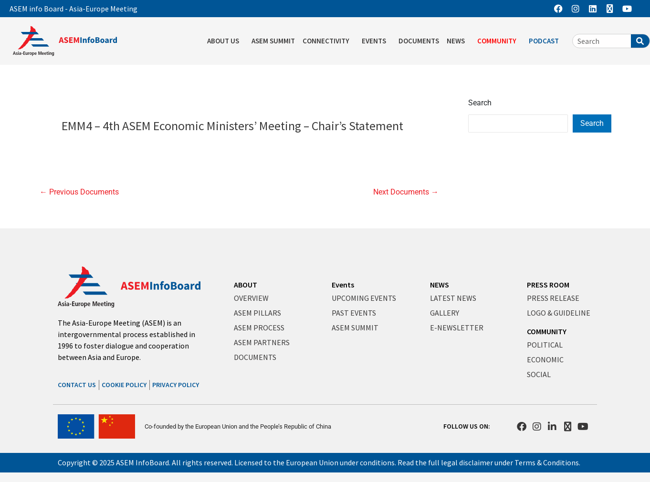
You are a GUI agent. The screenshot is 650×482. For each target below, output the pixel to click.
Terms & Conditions (546, 462)
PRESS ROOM (548, 284)
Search (480, 102)
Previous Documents (79, 192)
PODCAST (546, 41)
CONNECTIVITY (328, 41)
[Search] (640, 41)
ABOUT (245, 284)
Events (343, 284)
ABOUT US (225, 41)
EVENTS (376, 41)
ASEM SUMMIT (273, 40)
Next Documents (406, 192)
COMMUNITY (499, 41)
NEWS (458, 41)
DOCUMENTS (418, 40)
